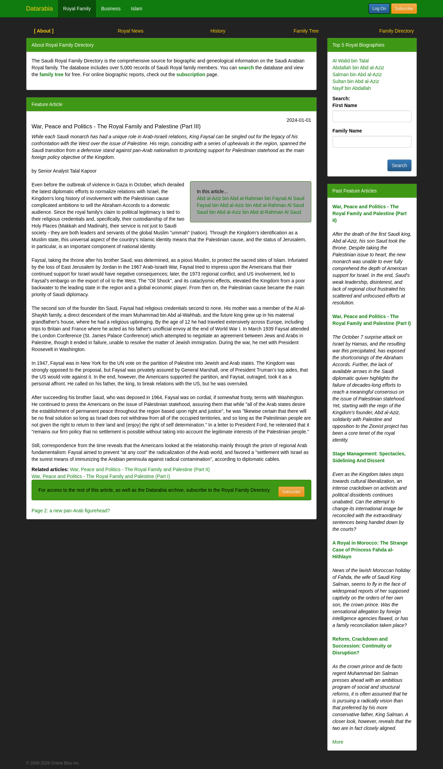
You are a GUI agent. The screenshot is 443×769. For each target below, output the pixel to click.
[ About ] (43, 31)
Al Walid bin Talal (351, 60)
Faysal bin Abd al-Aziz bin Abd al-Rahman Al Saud (250, 205)
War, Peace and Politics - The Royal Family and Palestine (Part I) (101, 476)
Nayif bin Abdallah (352, 88)
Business (111, 8)
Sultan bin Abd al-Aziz (356, 81)
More (338, 742)
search (246, 67)
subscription (191, 74)
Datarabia (39, 8)
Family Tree (306, 31)
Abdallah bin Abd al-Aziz (358, 67)
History (218, 31)
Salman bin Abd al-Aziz (357, 74)
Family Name (347, 130)
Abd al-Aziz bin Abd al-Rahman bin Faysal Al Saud (250, 198)
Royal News (130, 31)
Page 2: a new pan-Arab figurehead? (71, 510)
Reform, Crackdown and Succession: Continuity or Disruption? (362, 645)
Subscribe (404, 8)
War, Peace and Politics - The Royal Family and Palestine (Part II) (140, 469)
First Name (345, 105)
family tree (51, 74)
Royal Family (77, 8)
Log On (379, 8)
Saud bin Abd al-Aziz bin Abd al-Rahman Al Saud (249, 212)
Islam (136, 8)
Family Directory (396, 31)
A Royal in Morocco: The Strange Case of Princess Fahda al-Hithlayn (370, 549)
